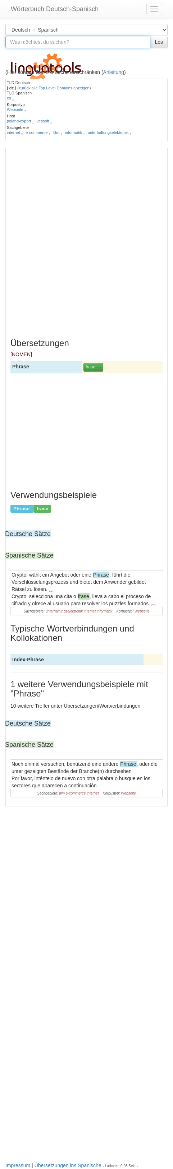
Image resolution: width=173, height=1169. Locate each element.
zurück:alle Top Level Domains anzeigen (54, 88)
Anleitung (113, 72)
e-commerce (36, 132)
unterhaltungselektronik (108, 132)
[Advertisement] (86, 245)
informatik (73, 132)
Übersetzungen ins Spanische (68, 1165)
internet (13, 132)
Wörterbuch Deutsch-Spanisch (55, 9)
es (9, 98)
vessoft (43, 121)
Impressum (17, 1165)
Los (159, 42)
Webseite (15, 109)
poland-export (19, 121)
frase (93, 367)
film (56, 132)
